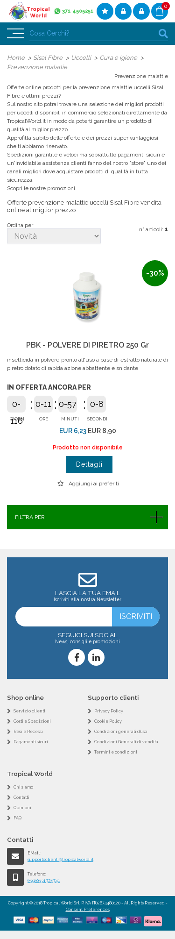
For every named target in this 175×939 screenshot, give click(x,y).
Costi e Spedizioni (32, 721)
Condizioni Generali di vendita (126, 742)
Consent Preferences (88, 909)
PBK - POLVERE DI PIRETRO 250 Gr (87, 345)
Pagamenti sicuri (31, 742)
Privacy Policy (108, 711)
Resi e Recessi (28, 731)
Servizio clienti (29, 711)
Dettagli (89, 464)
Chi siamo (23, 787)
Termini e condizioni (115, 752)
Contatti (21, 797)
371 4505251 (78, 11)
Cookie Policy (108, 721)
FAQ (17, 818)
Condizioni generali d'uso (120, 731)
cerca (163, 33)
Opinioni (22, 807)
